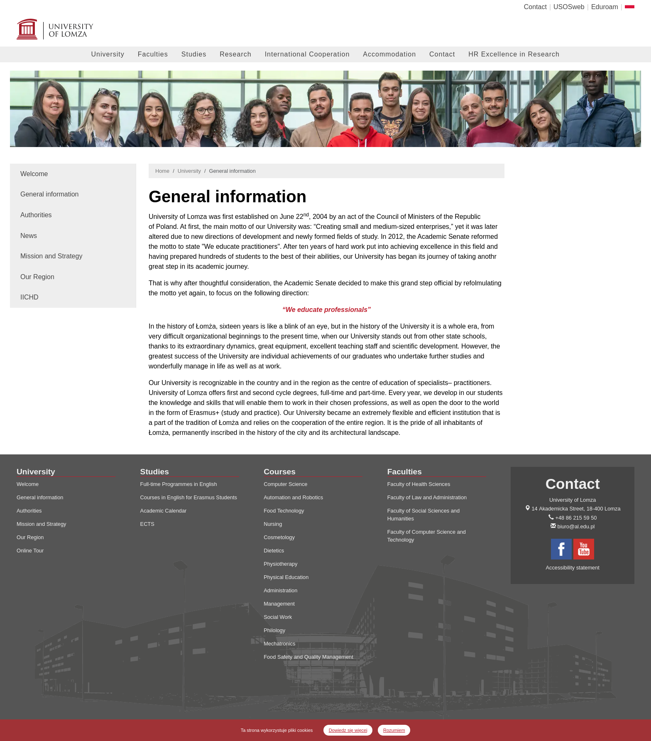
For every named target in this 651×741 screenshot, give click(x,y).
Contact (535, 6)
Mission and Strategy (51, 256)
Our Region (37, 276)
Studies (193, 54)
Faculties (153, 54)
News (28, 235)
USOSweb (569, 6)
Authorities (36, 214)
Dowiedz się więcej (348, 730)
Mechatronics (279, 643)
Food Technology (284, 511)
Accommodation (389, 54)
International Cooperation (307, 54)
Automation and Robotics (293, 497)
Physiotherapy (280, 564)
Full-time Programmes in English (178, 484)
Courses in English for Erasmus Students (188, 497)
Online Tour (30, 550)
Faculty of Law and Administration (427, 497)
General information (49, 194)
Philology (274, 630)
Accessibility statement (572, 567)
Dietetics (274, 550)
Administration (280, 590)
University (108, 54)
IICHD (29, 297)
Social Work (278, 617)
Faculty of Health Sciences (418, 484)
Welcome (34, 173)
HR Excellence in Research (514, 54)
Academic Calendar (163, 511)
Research (235, 54)
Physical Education (286, 577)
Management (279, 604)
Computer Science (285, 484)
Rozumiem (394, 730)
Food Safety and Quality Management (308, 657)
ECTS (147, 524)
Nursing (273, 524)
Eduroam (604, 6)
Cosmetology (279, 537)
